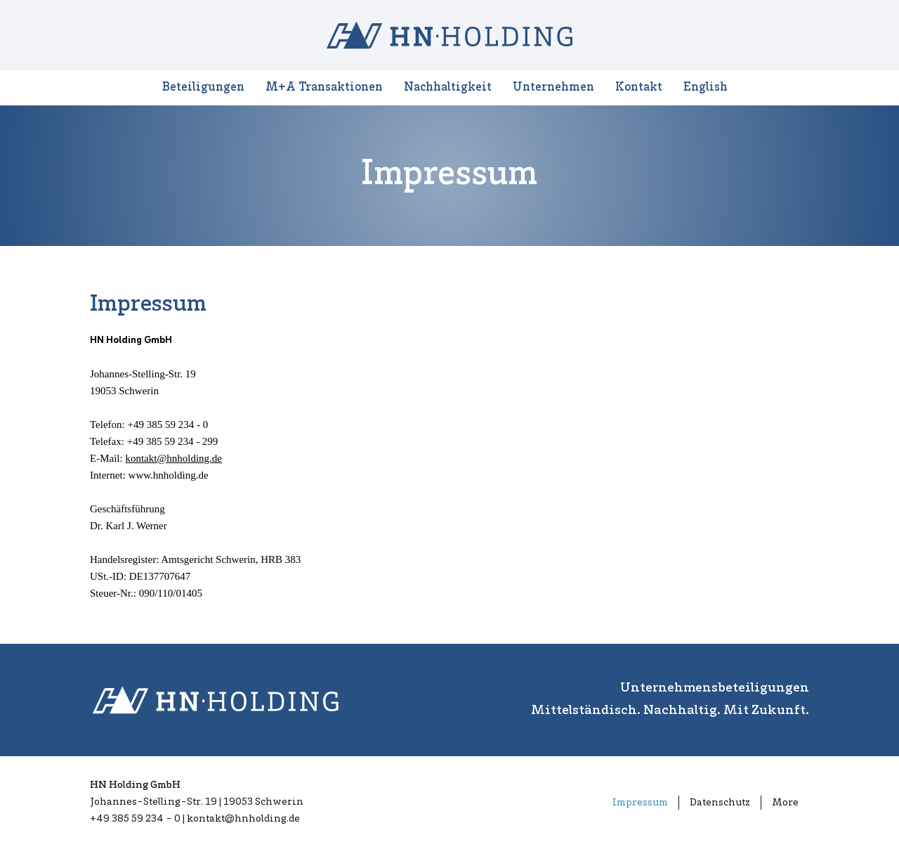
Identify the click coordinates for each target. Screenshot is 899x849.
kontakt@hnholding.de (173, 458)
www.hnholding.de (169, 475)
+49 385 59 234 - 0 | (138, 819)
